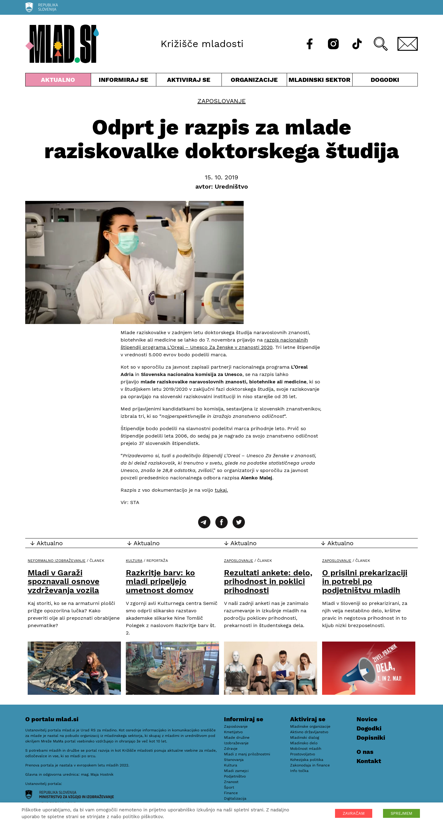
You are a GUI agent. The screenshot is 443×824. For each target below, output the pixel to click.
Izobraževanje (236, 743)
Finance (231, 793)
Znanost (231, 782)
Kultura (134, 560)
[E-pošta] (407, 44)
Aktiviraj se (189, 81)
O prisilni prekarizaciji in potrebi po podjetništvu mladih (364, 581)
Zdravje (230, 748)
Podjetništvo (235, 776)
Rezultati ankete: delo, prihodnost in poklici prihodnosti (268, 581)
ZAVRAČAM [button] (354, 813)
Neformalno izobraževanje (57, 560)
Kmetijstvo (233, 732)
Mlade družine (236, 737)
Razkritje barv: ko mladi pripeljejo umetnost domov (160, 581)
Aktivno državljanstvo (309, 732)
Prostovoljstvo (302, 754)
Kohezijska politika (306, 760)
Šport (229, 787)
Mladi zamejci (236, 771)
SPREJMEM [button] (401, 813)
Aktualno (58, 81)
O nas (365, 751)
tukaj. (221, 490)
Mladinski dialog (304, 737)
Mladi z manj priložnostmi (247, 754)
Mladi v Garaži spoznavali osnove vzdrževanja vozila (63, 581)
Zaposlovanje (222, 101)
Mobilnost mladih (305, 748)
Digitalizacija (235, 798)
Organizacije (254, 81)
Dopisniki (371, 737)
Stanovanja (234, 760)
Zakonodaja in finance (310, 765)
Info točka (299, 771)
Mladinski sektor (319, 81)
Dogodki (385, 79)
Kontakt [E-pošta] (369, 761)
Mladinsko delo (303, 743)
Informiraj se (123, 81)
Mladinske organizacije (310, 726)
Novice (367, 719)
